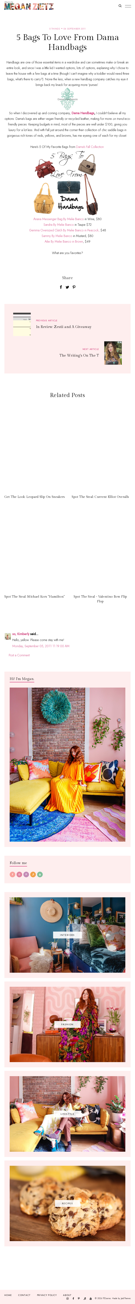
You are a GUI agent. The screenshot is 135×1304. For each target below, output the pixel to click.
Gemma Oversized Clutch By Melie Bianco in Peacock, (64, 230)
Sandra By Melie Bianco (59, 224)
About (67, 1295)
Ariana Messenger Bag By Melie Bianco (58, 219)
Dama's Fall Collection (90, 147)
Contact (24, 1295)
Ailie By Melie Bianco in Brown (64, 241)
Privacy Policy (47, 1295)
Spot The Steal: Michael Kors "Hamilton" (34, 597)
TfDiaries (107, 1298)
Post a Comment (19, 655)
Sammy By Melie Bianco (57, 236)
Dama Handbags (83, 113)
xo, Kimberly (20, 634)
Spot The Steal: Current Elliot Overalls (100, 497)
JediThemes (126, 1298)
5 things (54, 28)
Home (8, 1295)
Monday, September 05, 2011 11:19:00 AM (40, 646)
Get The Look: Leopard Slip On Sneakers (34, 497)
